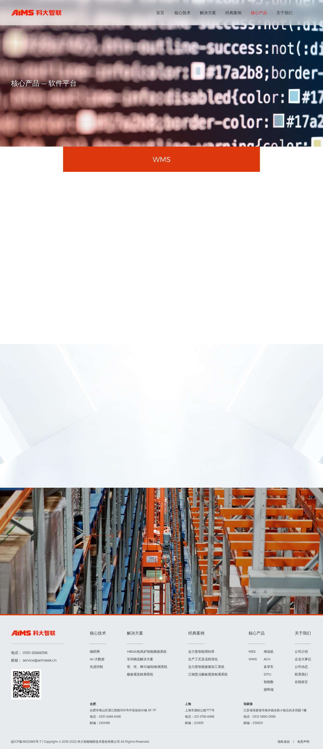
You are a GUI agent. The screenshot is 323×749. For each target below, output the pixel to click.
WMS (253, 659)
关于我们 (284, 12)
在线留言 (301, 682)
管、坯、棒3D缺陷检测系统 (147, 667)
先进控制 (96, 667)
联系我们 (301, 674)
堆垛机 (269, 651)
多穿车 (269, 667)
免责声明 (303, 741)
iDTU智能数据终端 (269, 681)
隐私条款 (284, 741)
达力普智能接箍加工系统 (206, 667)
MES (252, 651)
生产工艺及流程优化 (203, 659)
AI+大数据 (97, 659)
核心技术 (182, 12)
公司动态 (301, 667)
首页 (160, 12)
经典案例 (233, 12)
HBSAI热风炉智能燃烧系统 (147, 651)
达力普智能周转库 (201, 651)
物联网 (95, 651)
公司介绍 (301, 651)
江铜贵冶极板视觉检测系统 (208, 674)
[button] (110, 536)
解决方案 (208, 12)
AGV (267, 659)
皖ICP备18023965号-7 (26, 741)
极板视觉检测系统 (140, 674)
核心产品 (259, 12)
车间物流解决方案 (140, 659)
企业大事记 (303, 659)
